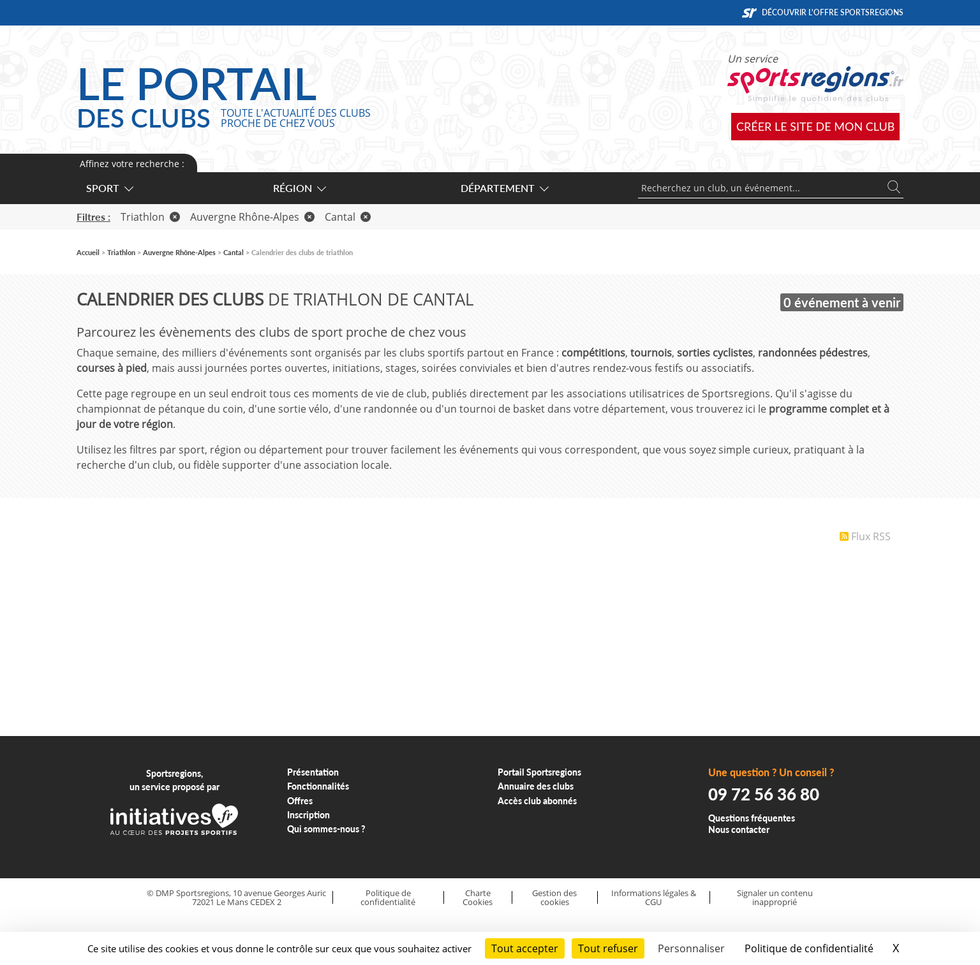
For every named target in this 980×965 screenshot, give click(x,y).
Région (299, 188)
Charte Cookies (478, 897)
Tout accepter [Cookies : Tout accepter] (524, 948)
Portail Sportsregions (539, 772)
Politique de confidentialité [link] (809, 948)
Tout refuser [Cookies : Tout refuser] (608, 948)
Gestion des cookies (554, 897)
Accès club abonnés (537, 800)
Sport (109, 188)
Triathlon (150, 217)
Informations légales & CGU (653, 897)
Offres (300, 800)
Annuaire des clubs (536, 786)
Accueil (88, 252)
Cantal (348, 217)
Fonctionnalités (318, 786)
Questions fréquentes (751, 818)
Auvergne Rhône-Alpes (252, 217)
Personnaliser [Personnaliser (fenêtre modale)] (691, 948)
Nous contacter (738, 829)
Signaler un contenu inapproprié (775, 897)
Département (504, 188)
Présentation (313, 772)
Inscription (308, 814)
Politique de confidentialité (387, 897)
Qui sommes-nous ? (326, 828)
